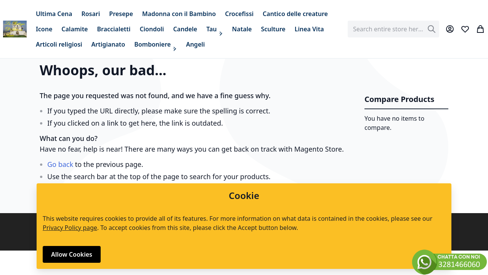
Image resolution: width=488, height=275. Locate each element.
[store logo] (15, 29)
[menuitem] (54, 14)
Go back (60, 164)
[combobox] (393, 29)
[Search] (431, 29)
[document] (244, 226)
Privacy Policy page (70, 227)
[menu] (187, 29)
